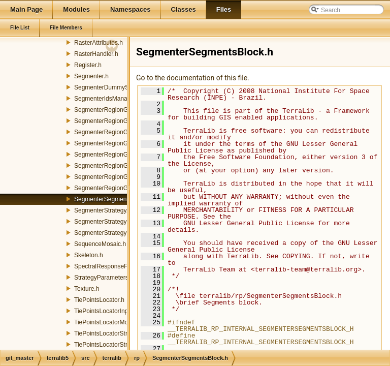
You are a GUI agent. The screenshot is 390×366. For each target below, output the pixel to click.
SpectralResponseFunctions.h (114, 266)
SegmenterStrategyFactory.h (113, 221)
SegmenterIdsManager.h (107, 98)
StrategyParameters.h (104, 277)
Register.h (88, 65)
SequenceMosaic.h (100, 244)
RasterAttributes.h (98, 42)
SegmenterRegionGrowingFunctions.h (125, 132)
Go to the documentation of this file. (192, 78)
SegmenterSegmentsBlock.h (112, 199)
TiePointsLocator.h (99, 299)
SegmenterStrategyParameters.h (118, 232)
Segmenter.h (91, 76)
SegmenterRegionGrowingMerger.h (122, 165)
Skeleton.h (88, 255)
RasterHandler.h (96, 53)
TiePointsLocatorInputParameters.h (122, 311)
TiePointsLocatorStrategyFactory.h (120, 344)
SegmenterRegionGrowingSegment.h (124, 176)
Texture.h (86, 288)
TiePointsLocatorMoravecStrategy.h (122, 322)
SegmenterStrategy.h (103, 210)
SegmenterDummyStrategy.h (113, 87)
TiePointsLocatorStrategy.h (110, 333)
